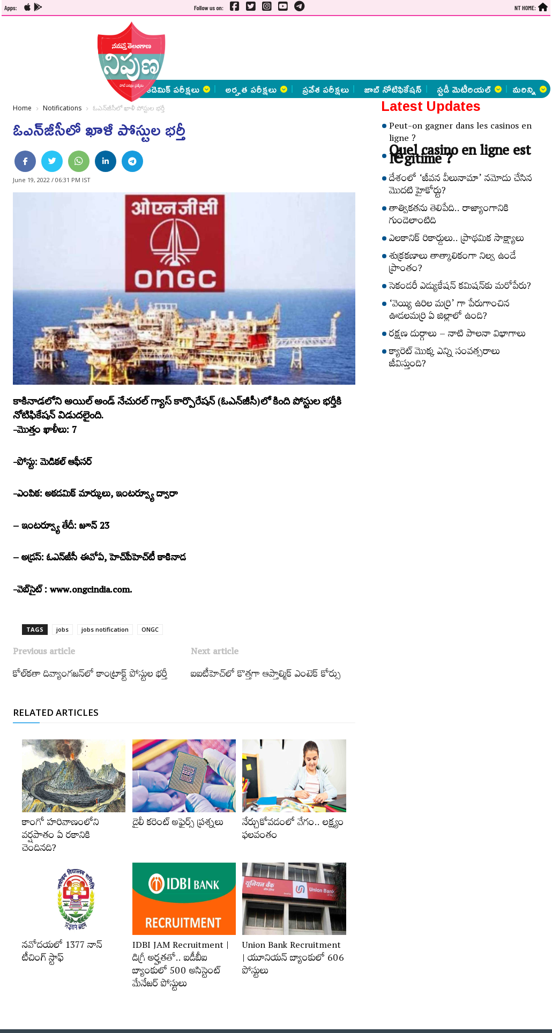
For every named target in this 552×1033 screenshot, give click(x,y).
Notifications (62, 108)
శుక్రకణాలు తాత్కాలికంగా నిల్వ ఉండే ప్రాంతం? (452, 264)
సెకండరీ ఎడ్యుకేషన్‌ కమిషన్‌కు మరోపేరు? (460, 287)
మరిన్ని (529, 89)
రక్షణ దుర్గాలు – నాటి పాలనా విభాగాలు (457, 335)
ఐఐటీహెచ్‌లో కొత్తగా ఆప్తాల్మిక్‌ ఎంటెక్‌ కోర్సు (266, 675)
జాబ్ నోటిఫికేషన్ (393, 89)
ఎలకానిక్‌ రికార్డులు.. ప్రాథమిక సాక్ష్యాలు (456, 240)
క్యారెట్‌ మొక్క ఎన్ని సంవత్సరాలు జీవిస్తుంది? (444, 359)
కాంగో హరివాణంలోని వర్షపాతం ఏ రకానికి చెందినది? (60, 836)
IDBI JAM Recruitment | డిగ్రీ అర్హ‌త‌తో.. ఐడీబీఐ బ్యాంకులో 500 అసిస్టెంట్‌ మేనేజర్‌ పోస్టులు (180, 966)
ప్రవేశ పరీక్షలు (325, 89)
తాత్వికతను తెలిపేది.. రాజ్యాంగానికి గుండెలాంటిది (449, 216)
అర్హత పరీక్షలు (256, 89)
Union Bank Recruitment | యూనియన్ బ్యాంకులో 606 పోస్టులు (293, 959)
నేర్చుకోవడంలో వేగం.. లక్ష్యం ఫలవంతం (293, 830)
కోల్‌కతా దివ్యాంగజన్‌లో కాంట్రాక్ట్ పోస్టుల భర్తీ (90, 675)
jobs (62, 629)
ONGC (150, 629)
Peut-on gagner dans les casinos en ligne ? (460, 133)
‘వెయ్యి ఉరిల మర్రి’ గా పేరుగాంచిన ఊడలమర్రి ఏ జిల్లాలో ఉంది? (449, 311)
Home (22, 108)
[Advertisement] (286, 48)
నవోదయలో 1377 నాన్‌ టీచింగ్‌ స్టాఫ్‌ (62, 953)
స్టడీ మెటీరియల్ (469, 89)
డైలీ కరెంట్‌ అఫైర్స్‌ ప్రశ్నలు (177, 824)
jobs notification (105, 629)
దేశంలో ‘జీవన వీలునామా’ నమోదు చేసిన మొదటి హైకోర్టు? (460, 186)
